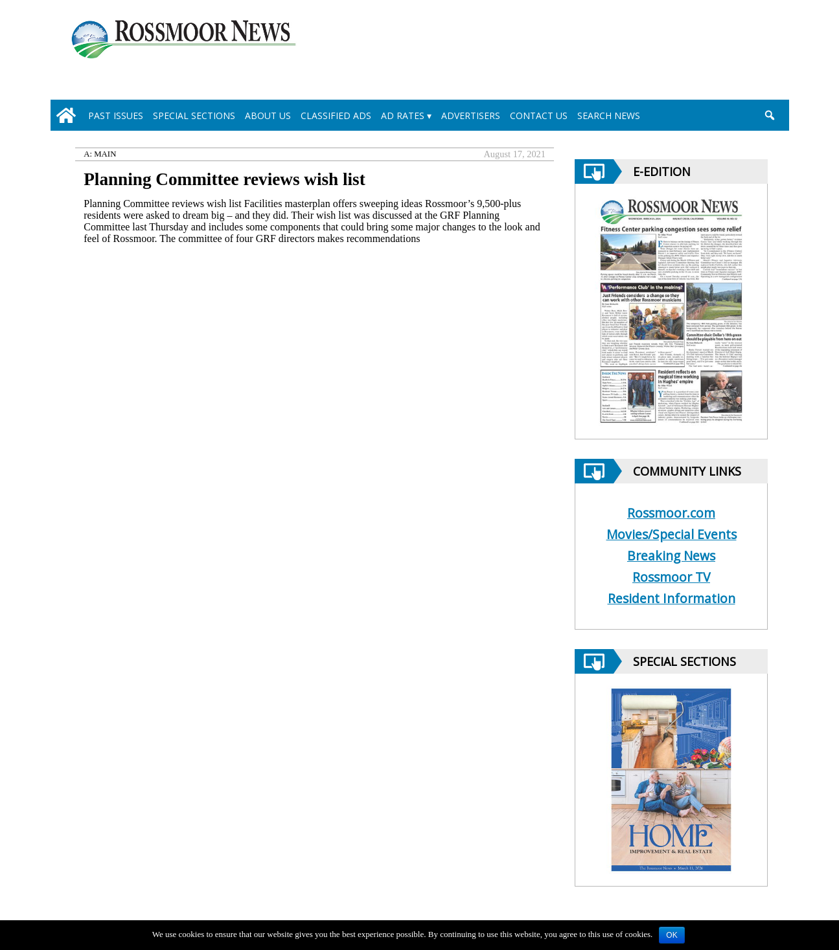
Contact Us (539, 115)
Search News (608, 115)
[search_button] (770, 115)
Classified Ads (336, 115)
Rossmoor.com (671, 513)
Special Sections (194, 115)
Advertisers (470, 115)
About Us (268, 115)
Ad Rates (402, 115)
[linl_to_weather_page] (725, 52)
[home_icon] (67, 115)
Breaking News (671, 555)
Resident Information (671, 598)
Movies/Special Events (671, 534)
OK (671, 935)
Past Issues (115, 115)
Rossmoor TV (671, 577)
